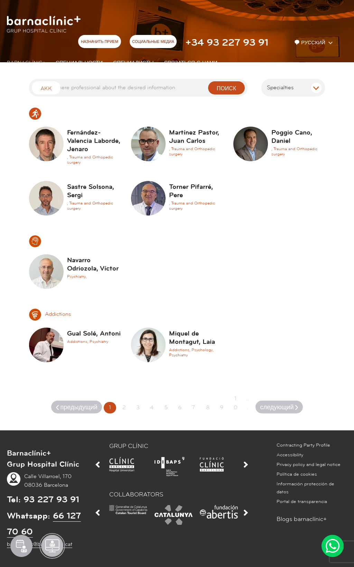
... (247, 403)
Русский (310, 42)
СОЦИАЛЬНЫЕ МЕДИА (153, 41)
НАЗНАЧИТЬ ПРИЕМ (99, 41)
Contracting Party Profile (303, 445)
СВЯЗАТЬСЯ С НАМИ (190, 63)
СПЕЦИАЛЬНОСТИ (79, 63)
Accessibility (290, 455)
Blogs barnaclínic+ (302, 519)
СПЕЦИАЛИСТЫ (133, 63)
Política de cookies (297, 474)
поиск (226, 88)
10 (235, 403)
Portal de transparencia (302, 502)
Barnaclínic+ (26, 63)
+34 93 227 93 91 (226, 42)
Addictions (50, 314)
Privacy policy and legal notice (309, 464)
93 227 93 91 (51, 499)
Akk (46, 88)
